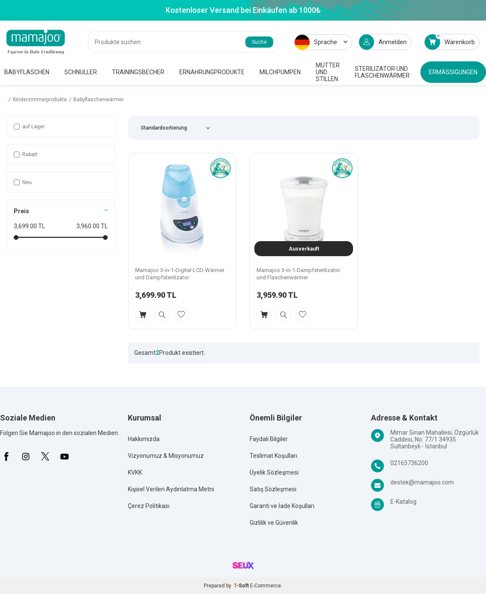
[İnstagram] (25, 456)
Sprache (321, 42)
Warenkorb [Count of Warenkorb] (450, 42)
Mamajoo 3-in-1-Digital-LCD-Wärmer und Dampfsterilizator (179, 274)
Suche (259, 42)
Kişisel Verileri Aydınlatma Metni (171, 489)
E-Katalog (403, 501)
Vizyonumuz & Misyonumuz (166, 455)
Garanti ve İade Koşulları (282, 505)
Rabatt (26, 154)
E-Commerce (265, 586)
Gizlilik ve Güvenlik (274, 522)
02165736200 (409, 463)
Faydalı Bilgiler (269, 439)
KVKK (135, 472)
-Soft (242, 586)
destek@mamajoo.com (422, 482)
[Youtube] (64, 456)
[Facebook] (6, 456)
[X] (45, 456)
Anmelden (383, 42)
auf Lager (29, 127)
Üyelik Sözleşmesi (274, 472)
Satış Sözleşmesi (273, 489)
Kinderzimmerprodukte (40, 100)
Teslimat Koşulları (273, 455)
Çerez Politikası (148, 505)
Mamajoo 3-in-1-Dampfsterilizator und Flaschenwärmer (298, 274)
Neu (23, 182)
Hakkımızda (144, 439)
